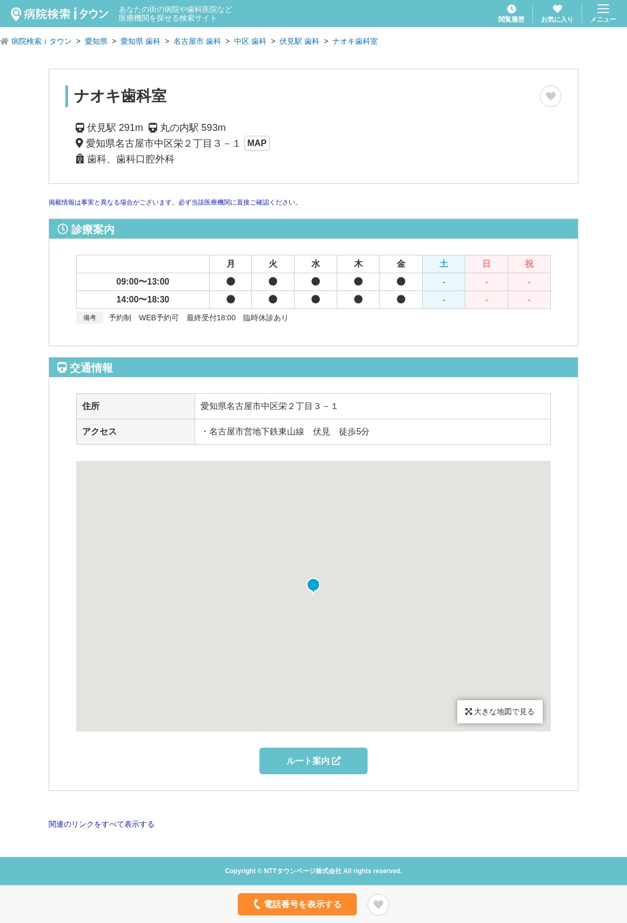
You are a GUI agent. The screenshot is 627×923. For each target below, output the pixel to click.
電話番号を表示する (296, 904)
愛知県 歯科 (141, 41)
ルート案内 (313, 761)
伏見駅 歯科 (299, 41)
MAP (257, 143)
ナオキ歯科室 (355, 41)
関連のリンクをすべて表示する (102, 824)
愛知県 (96, 41)
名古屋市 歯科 (197, 41)
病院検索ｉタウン (41, 41)
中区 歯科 (250, 41)
